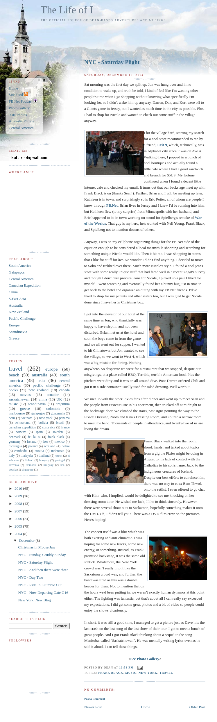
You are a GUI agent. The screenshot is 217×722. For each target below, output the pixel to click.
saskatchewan (19, 399)
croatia (39, 451)
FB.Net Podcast (23, 101)
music (131, 672)
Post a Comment (94, 698)
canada (64, 390)
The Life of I (67, 10)
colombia (53, 408)
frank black (110, 672)
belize (66, 446)
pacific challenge (46, 385)
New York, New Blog (34, 600)
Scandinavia (18, 332)
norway (21, 432)
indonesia (57, 451)
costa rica (48, 427)
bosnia (13, 469)
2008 (19, 503)
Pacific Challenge (22, 318)
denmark (15, 437)
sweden (58, 432)
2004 (19, 534)
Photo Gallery (19, 108)
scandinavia (37, 404)
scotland (49, 446)
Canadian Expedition (24, 285)
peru (12, 418)
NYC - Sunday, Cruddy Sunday (42, 555)
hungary (44, 460)
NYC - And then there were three (43, 570)
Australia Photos (21, 121)
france (65, 427)
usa (62, 465)
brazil (60, 423)
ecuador (53, 394)
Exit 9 (162, 145)
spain (39, 432)
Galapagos (17, 272)
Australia (16, 305)
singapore (27, 469)
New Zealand (19, 312)
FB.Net (112, 205)
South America (20, 265)
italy (12, 455)
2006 (19, 519)
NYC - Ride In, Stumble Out (40, 585)
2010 (19, 488)
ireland (31, 442)
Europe (14, 325)
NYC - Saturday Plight (111, 62)
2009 (19, 496)
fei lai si (34, 437)
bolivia (43, 423)
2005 (19, 526)
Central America (21, 128)
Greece (14, 338)
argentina (63, 404)
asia (41, 380)
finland (29, 460)
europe (51, 369)
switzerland (23, 423)
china (43, 399)
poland (32, 446)
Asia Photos (18, 114)
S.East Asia (17, 298)
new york (148, 672)
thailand (44, 455)
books (13, 390)
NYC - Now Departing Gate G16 (43, 592)
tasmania (31, 465)
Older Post (197, 707)
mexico (59, 442)
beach (14, 374)
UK (59, 399)
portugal (60, 460)
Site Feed (18, 94)
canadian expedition (22, 427)
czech (58, 455)
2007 (19, 511)
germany (15, 442)
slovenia (14, 465)
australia (39, 374)
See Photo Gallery (144, 659)
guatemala (58, 413)
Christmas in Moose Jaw (36, 547)
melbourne (17, 413)
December (27, 540)
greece (25, 408)
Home (145, 707)
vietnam (27, 418)
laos (45, 442)
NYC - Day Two (30, 577)
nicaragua (15, 446)
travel (166, 672)
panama (64, 418)
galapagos (38, 413)
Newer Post (93, 707)
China (13, 292)
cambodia (20, 451)
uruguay (48, 465)
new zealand (38, 390)
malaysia (27, 455)
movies (25, 394)
